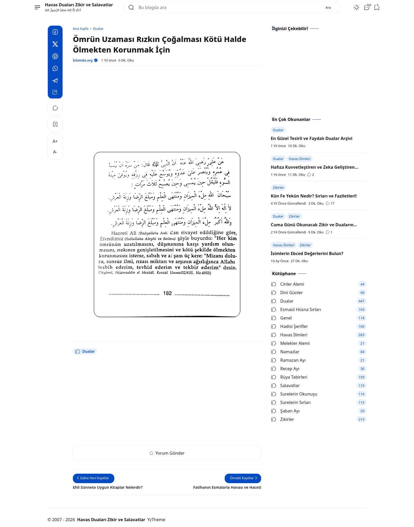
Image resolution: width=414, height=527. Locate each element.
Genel (281, 318)
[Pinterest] (55, 57)
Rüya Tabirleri (289, 377)
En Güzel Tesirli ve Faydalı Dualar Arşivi (311, 138)
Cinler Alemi (287, 284)
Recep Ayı (285, 368)
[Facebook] (55, 33)
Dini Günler (287, 292)
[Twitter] (55, 45)
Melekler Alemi (290, 343)
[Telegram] (55, 81)
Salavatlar (285, 385)
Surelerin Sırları (291, 402)
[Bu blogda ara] (227, 7)
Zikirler (278, 187)
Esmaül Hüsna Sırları (296, 309)
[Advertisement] (167, 107)
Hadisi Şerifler (289, 326)
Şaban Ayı (285, 411)
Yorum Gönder (167, 453)
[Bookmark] (55, 124)
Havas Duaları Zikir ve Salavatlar (79, 5)
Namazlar (285, 352)
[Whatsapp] (55, 69)
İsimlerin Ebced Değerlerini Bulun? (307, 253)
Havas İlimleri (299, 158)
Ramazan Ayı (288, 360)
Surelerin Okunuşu (294, 394)
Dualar (85, 351)
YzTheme (156, 520)
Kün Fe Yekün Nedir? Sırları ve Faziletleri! (314, 196)
